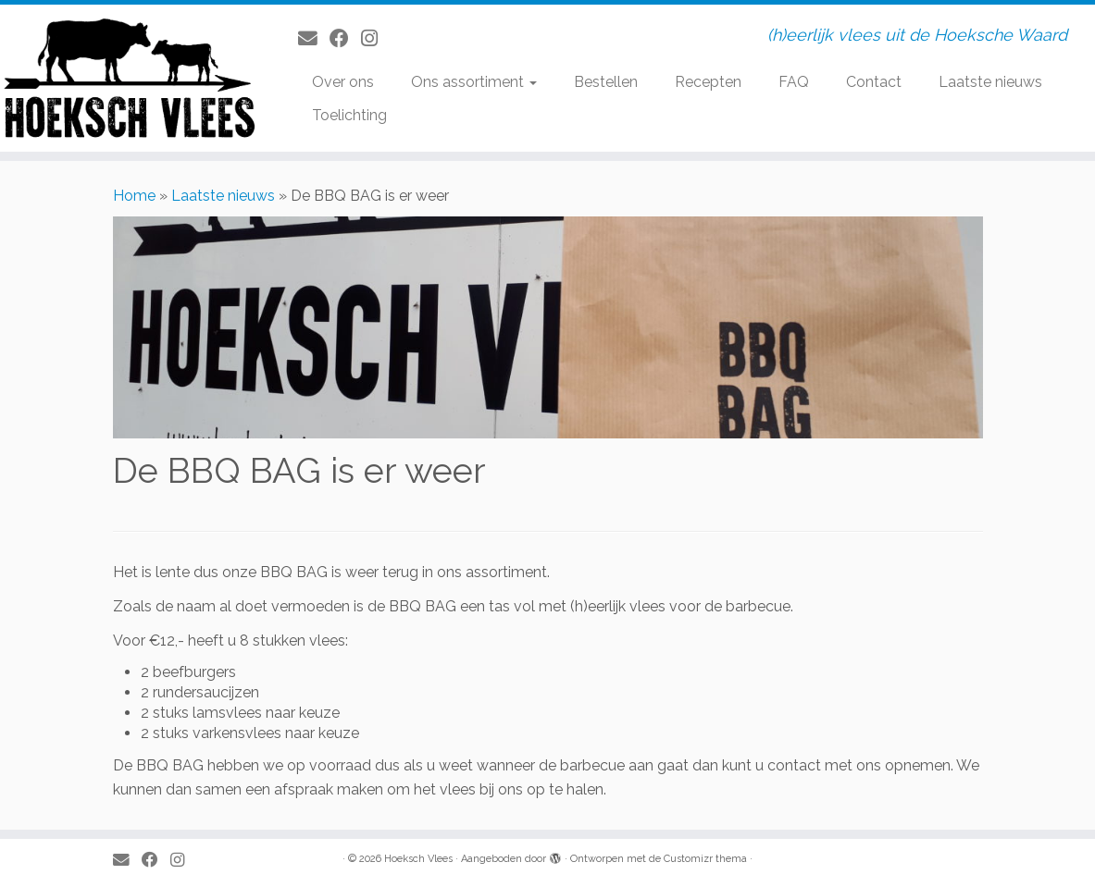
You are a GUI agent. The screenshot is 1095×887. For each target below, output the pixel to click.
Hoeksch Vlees (418, 859)
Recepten (708, 82)
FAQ (793, 82)
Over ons (343, 82)
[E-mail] (314, 38)
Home (134, 195)
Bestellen (606, 82)
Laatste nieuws (990, 82)
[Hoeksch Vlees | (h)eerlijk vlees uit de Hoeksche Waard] (128, 78)
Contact (874, 82)
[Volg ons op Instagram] (375, 38)
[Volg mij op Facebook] (345, 38)
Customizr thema (705, 859)
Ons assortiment (474, 82)
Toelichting (349, 115)
